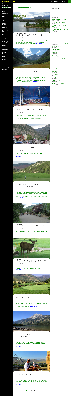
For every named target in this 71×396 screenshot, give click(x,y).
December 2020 (4, 37)
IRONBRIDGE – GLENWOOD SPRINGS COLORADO (28, 185)
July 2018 (3, 53)
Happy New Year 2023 (56, 49)
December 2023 (4, 21)
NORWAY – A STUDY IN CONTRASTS (59, 19)
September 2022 (4, 27)
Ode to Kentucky (55, 71)
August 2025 (4, 17)
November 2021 (4, 28)
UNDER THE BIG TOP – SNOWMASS (31, 109)
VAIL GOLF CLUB (23, 297)
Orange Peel (54, 77)
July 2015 (3, 59)
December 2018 (4, 49)
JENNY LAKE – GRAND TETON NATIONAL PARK (28, 335)
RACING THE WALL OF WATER (29, 35)
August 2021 (4, 31)
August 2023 (4, 23)
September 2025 (4, 16)
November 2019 (4, 41)
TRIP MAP (61, 1)
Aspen (18, 70)
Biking (25, 33)
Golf (17, 182)
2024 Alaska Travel (55, 36)
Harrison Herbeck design (5, 67)
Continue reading (39, 43)
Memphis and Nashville (56, 80)
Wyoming (18, 332)
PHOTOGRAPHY (56, 1)
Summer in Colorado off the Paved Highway (60, 43)
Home (51, 1)
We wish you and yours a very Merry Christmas (60, 40)
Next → (35, 390)
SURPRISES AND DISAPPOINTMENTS (59, 22)
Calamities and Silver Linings (57, 64)
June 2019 (3, 46)
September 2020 (4, 39)
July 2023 (3, 24)
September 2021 (4, 30)
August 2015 (4, 57)
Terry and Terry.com (5, 65)
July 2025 (3, 19)
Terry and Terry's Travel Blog (8, 1)
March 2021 (3, 35)
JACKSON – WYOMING (25, 374)
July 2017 (3, 56)
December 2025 (4, 13)
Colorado (21, 33)
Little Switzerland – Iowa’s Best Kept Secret (59, 61)
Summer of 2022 (55, 52)
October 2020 (4, 38)
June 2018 (3, 55)
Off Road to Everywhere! (56, 46)
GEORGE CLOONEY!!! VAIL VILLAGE (31, 226)
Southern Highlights (55, 68)
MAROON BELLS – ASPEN (26, 71)
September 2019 (4, 42)
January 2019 (4, 48)
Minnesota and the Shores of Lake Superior (59, 58)
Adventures (19, 259)
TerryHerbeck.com (4, 69)
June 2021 (3, 34)
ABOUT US (65, 1)
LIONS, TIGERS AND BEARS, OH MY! (31, 261)
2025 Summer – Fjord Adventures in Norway (60, 33)
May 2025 (3, 20)
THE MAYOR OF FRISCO (26, 147)
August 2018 (4, 52)
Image (18, 300)
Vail (17, 224)
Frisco (18, 33)
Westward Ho (54, 55)
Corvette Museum (55, 74)
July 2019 (3, 45)
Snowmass (19, 108)
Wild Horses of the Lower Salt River (58, 83)
